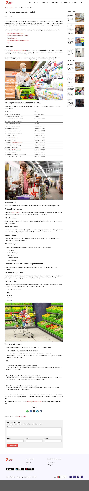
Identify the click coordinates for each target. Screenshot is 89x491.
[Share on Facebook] (31, 411)
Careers (28, 465)
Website (47, 438)
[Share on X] (34, 411)
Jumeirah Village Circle (17, 142)
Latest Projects (55, 2)
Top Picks (66, 2)
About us (28, 462)
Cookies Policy (27, 477)
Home (30, 2)
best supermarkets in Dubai (18, 50)
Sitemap (34, 477)
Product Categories (12, 38)
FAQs (8, 43)
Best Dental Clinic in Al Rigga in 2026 (71, 53)
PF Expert (50, 465)
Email (27, 438)
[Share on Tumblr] (41, 411)
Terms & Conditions (10, 477)
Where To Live (45, 2)
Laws (61, 2)
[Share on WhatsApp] (27, 411)
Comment (9, 426)
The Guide (36, 2)
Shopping (24, 416)
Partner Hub (51, 462)
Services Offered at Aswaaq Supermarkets (18, 40)
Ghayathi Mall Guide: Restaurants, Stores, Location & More (71, 18)
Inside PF (81, 2)
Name (8, 438)
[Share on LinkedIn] (37, 411)
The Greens (14, 137)
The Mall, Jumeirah (16, 149)
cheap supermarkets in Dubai (34, 401)
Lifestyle (74, 2)
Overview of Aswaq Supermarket (15, 33)
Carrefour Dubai (14, 212)
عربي (55, 477)
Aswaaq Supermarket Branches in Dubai (17, 35)
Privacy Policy (20, 477)
